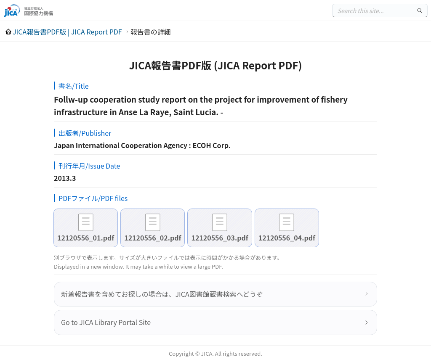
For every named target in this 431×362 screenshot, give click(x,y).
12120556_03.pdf (219, 238)
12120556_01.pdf (85, 238)
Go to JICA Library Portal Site (106, 322)
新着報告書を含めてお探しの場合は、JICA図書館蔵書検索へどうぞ (162, 294)
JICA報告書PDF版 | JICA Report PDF (67, 31)
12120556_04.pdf (286, 238)
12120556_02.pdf (152, 238)
